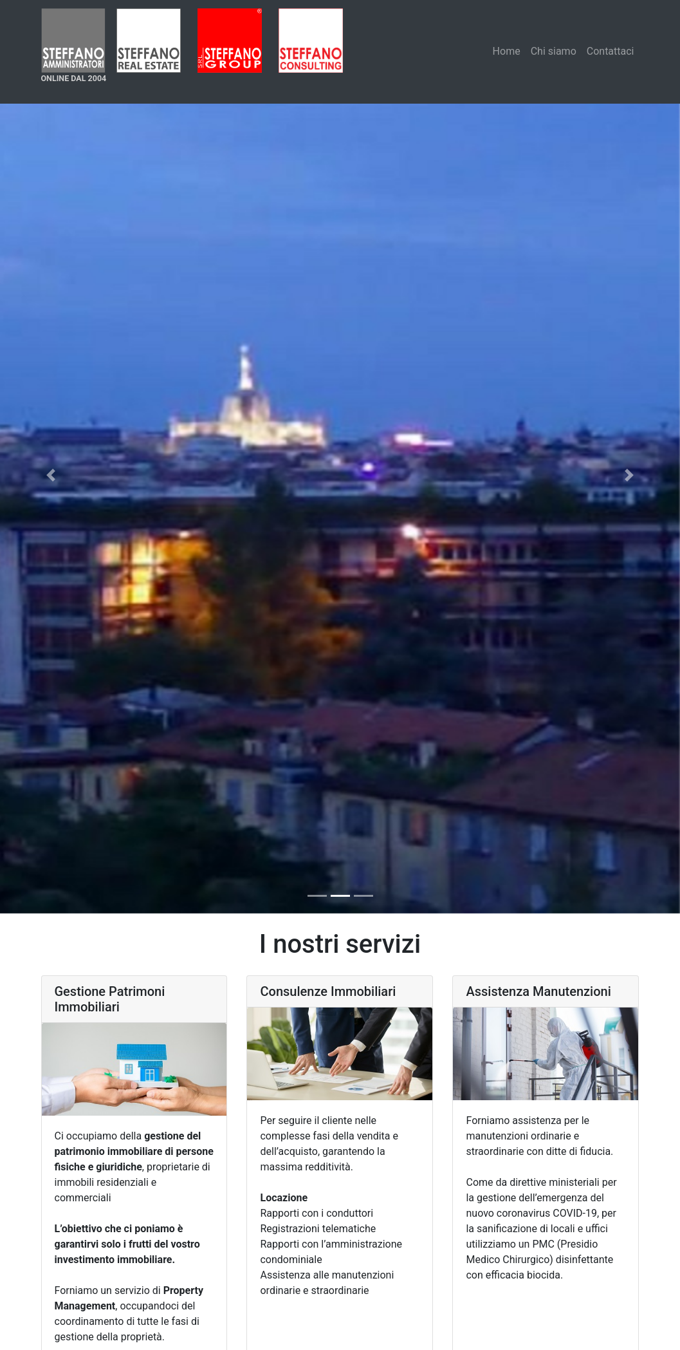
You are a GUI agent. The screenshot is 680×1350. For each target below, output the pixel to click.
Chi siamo (553, 51)
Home (506, 51)
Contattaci (610, 51)
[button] (51, 475)
